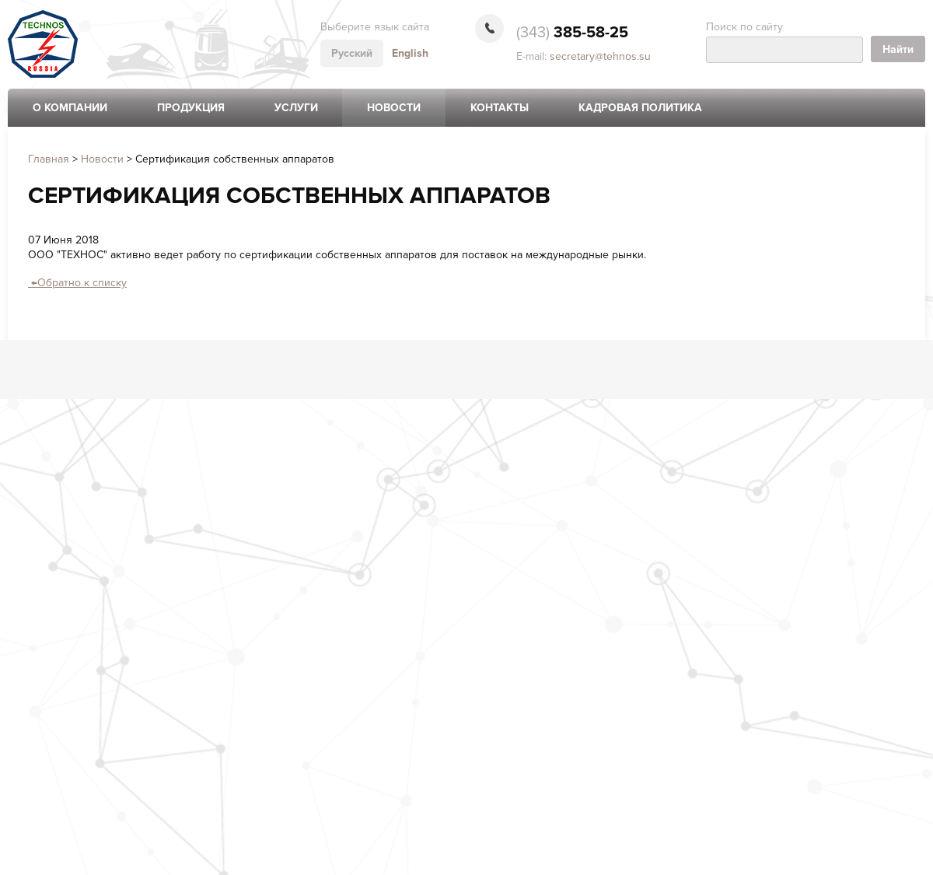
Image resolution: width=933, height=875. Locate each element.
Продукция (191, 107)
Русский (351, 53)
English (410, 53)
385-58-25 (572, 32)
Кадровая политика (640, 107)
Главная (48, 159)
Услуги (296, 107)
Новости (394, 107)
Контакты (499, 107)
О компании (70, 107)
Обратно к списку (77, 282)
